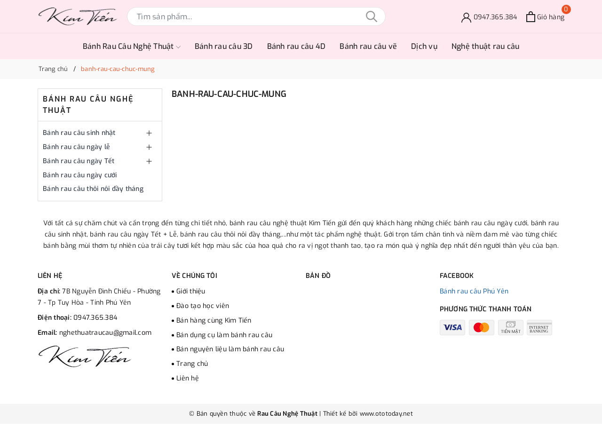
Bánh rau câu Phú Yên (474, 291)
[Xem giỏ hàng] (545, 16)
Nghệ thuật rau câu (486, 46)
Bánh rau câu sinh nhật (79, 132)
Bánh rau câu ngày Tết (78, 161)
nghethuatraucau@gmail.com (105, 332)
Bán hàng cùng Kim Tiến (214, 320)
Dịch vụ (424, 46)
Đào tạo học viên (202, 305)
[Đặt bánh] (489, 17)
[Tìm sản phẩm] (256, 16)
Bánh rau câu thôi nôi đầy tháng (93, 188)
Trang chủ (192, 363)
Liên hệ (187, 378)
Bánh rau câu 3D (224, 46)
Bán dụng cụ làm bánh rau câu (224, 335)
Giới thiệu (191, 291)
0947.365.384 (95, 317)
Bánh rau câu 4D (296, 46)
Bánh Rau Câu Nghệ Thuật (132, 46)
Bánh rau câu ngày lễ (76, 146)
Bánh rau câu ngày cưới (80, 175)
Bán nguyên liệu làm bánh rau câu (230, 349)
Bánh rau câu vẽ (368, 46)
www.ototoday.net (385, 414)
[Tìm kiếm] (371, 16)
